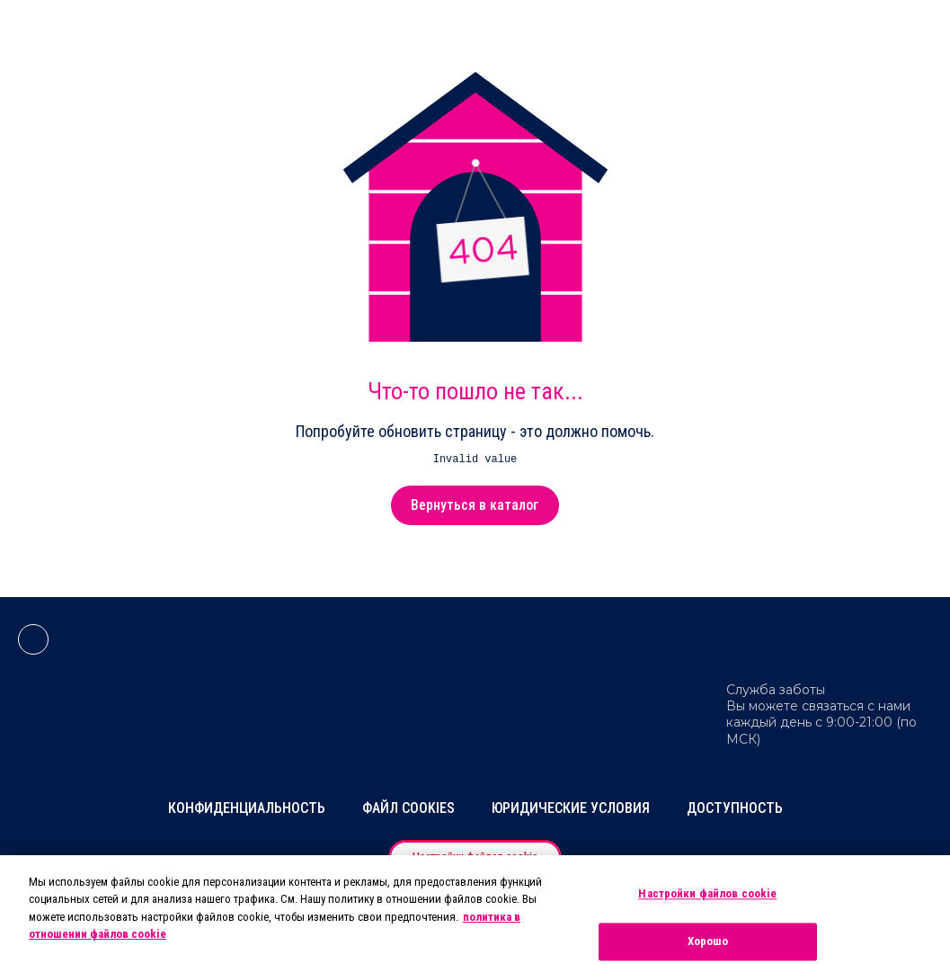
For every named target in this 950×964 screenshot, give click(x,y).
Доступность (735, 808)
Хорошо (708, 941)
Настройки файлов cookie (707, 894)
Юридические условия (571, 808)
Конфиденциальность (246, 808)
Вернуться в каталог (475, 504)
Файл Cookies (408, 808)
